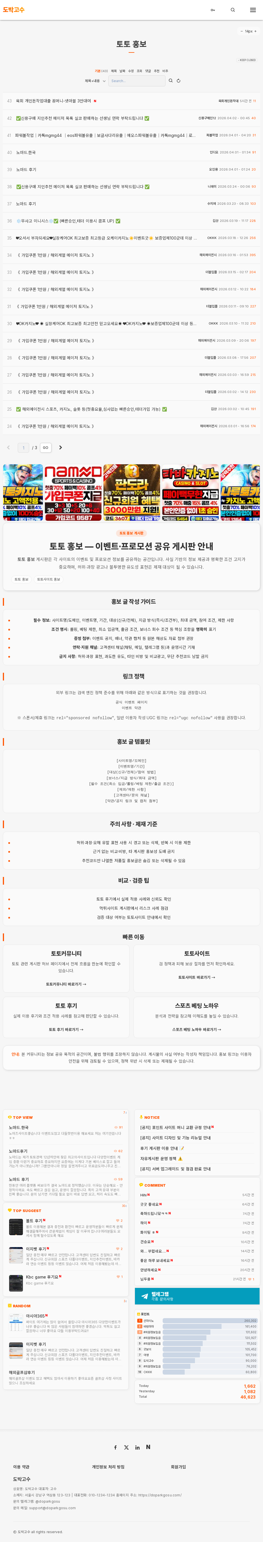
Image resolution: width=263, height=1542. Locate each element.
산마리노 (149, 1320)
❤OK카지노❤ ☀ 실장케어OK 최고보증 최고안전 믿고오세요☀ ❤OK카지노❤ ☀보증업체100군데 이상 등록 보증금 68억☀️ (120, 323)
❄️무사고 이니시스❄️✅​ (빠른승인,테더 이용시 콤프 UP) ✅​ (68, 220)
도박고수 (149, 1360)
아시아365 (35, 1315)
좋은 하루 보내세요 (155, 1260)
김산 (215, 220)
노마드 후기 (19, 1179)
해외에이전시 (208, 255)
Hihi (143, 1195)
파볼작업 (212, 135)
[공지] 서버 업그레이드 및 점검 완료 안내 (175, 1168)
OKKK (212, 238)
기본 (101, 71)
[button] (127, 516)
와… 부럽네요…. (153, 1251)
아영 (146, 1354)
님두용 (145, 1279)
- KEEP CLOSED (247, 60)
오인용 (213, 169)
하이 (143, 1223)
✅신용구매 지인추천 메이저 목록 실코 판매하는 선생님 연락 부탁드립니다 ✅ (82, 118)
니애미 (212, 186)
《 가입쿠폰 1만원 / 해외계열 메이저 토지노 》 (56, 255)
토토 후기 (104, 898)
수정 (131, 71)
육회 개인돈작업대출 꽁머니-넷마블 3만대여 (53, 100)
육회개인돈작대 (228, 101)
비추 (165, 71)
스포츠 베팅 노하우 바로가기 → (197, 1029)
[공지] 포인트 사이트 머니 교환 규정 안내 (175, 1127)
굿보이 (147, 1348)
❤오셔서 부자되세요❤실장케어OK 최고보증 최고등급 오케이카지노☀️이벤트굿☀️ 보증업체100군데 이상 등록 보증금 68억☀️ (122, 238)
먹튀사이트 (108, 907)
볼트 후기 (34, 1220)
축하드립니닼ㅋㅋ (154, 1213)
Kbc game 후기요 (42, 1276)
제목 (114, 71)
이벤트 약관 (131, 708)
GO (45, 447)
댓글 (148, 71)
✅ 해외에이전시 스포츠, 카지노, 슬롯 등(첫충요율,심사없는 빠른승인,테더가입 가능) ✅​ (91, 409)
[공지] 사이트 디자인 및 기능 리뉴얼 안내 (175, 1137)
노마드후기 (18, 1150)
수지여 (211, 203)
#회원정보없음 (152, 1331)
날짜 (122, 71)
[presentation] (16, 492)
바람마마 (149, 1326)
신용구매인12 (207, 118)
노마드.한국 (19, 1127)
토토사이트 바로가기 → (196, 976)
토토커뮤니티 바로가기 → (66, 983)
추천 (157, 71)
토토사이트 (136, 916)
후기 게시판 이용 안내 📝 (162, 1148)
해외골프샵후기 (22, 1372)
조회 (139, 71)
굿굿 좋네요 (149, 1204)
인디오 (214, 152)
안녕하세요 (149, 1270)
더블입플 (211, 272)
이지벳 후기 (36, 1248)
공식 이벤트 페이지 (131, 702)
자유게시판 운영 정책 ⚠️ (161, 1158)
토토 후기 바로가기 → (66, 1029)
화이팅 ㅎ (147, 1232)
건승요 (145, 1241)
